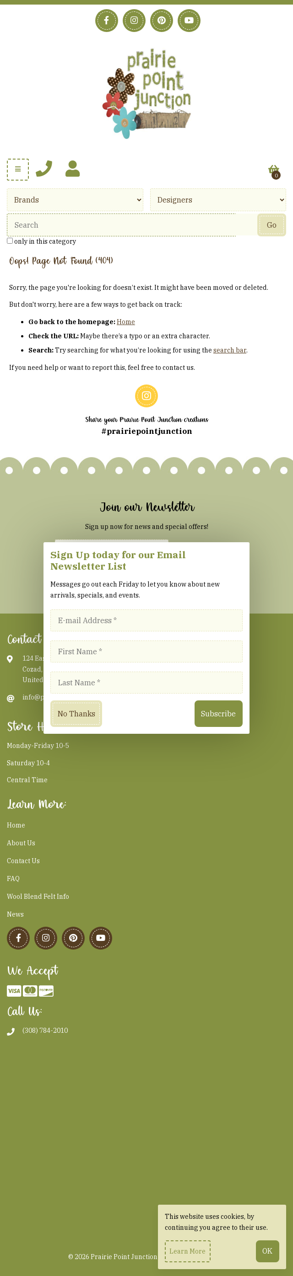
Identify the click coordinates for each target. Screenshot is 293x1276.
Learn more (187, 1251)
